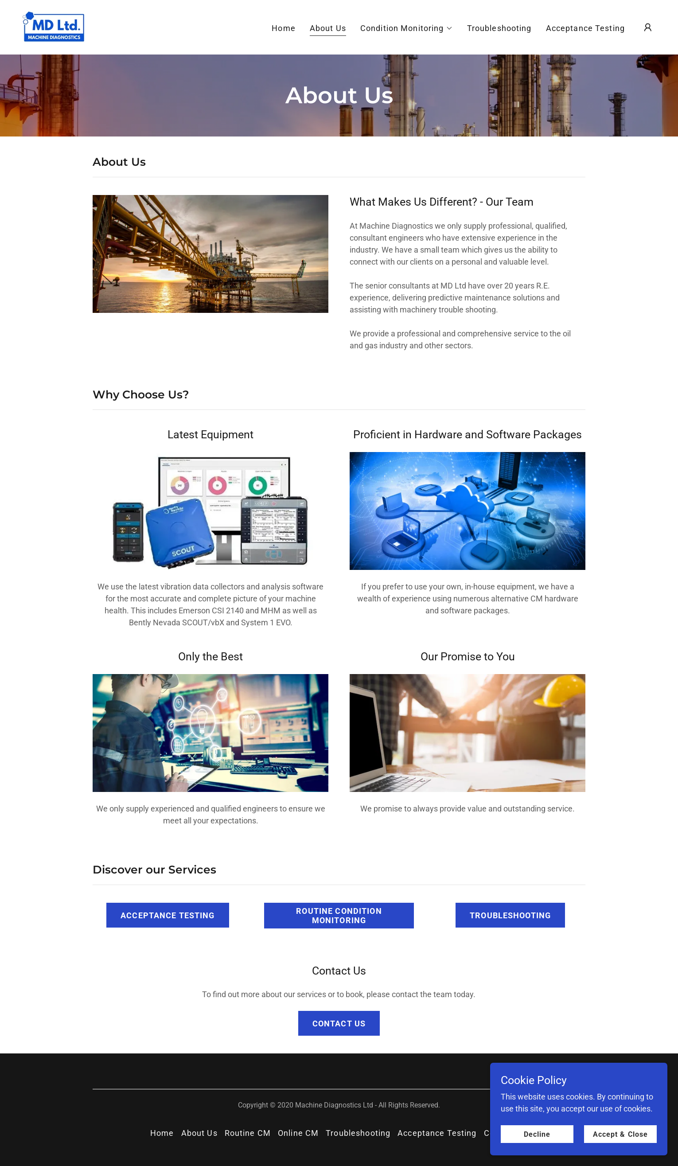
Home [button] (162, 1133)
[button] (406, 28)
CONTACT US (339, 1023)
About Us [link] (328, 28)
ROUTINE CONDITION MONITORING (339, 915)
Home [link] (284, 28)
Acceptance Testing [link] (585, 28)
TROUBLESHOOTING (510, 915)
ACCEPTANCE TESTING (167, 915)
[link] (53, 26)
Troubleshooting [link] (499, 28)
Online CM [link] (298, 1133)
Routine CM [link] (248, 1133)
